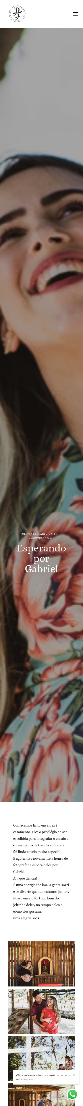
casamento (24, 845)
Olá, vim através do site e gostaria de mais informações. (42, 1076)
